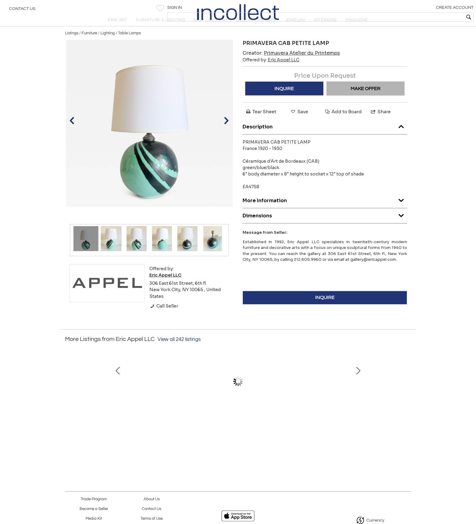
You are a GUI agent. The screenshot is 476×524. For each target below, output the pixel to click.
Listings (71, 46)
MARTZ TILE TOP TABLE (236, 428)
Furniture (89, 46)
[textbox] (427, 17)
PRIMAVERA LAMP (109, 428)
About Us (152, 499)
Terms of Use (152, 519)
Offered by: (271, 73)
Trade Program (94, 499)
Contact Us (22, 11)
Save (299, 125)
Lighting (107, 46)
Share (380, 125)
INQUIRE (284, 101)
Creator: (291, 66)
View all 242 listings (179, 352)
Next (406, 400)
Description (325, 138)
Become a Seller (94, 509)
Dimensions (325, 227)
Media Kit (94, 519)
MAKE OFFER (365, 101)
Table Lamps (129, 46)
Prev (69, 400)
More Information (325, 212)
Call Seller (163, 319)
